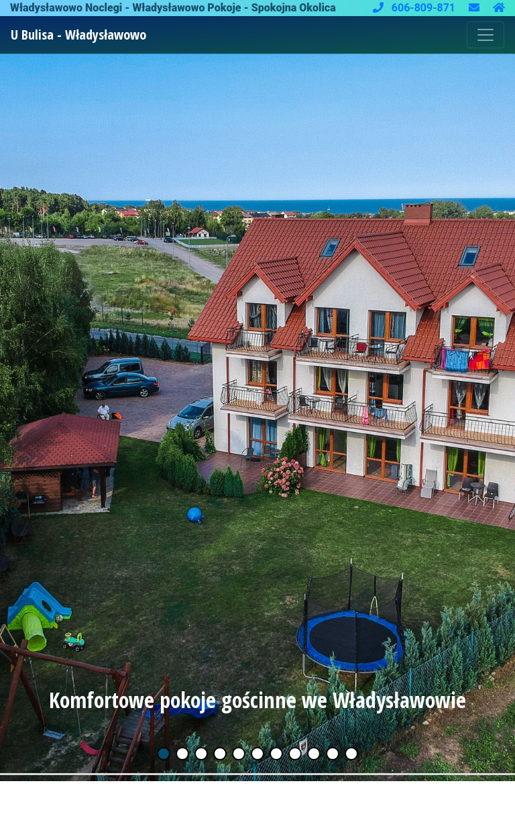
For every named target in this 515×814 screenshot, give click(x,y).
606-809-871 (415, 7)
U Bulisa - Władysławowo (78, 34)
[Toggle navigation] (485, 34)
